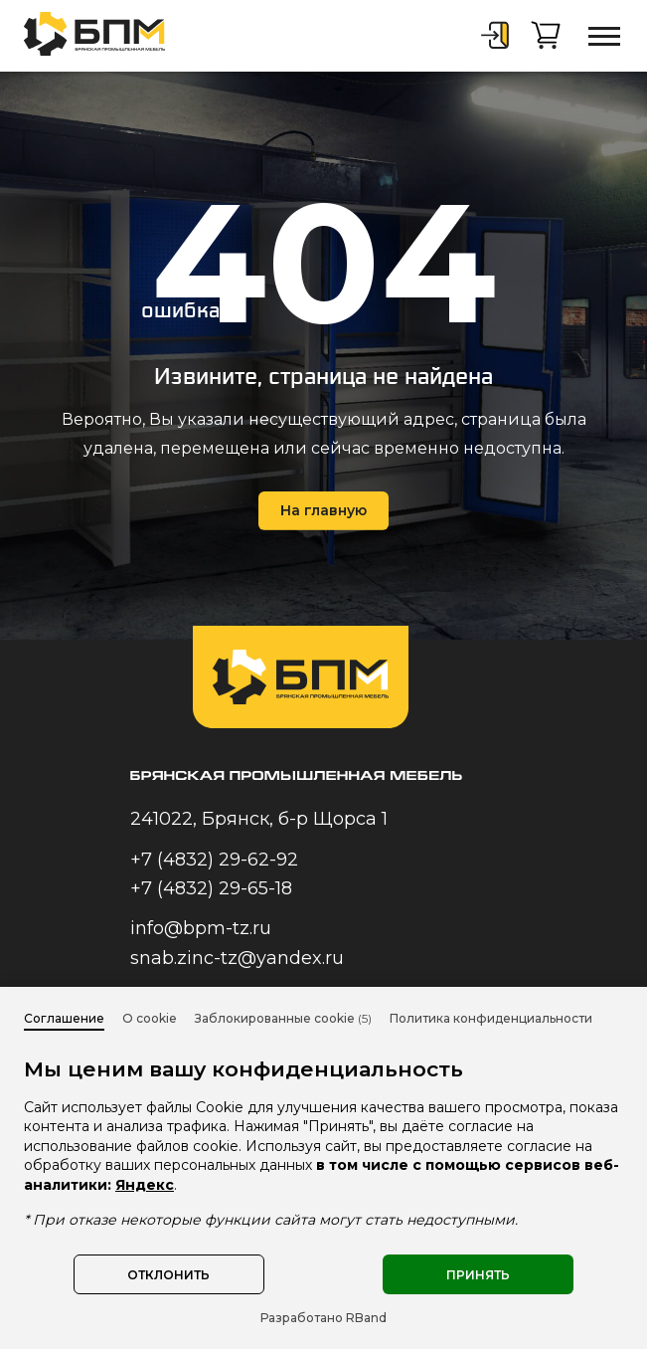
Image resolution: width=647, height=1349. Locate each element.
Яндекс (144, 1185)
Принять (478, 1274)
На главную (323, 510)
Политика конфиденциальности (491, 1018)
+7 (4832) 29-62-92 (214, 859)
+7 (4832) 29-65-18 (211, 888)
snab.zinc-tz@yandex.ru (237, 958)
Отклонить (168, 1274)
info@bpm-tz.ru (200, 928)
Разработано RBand (323, 1317)
